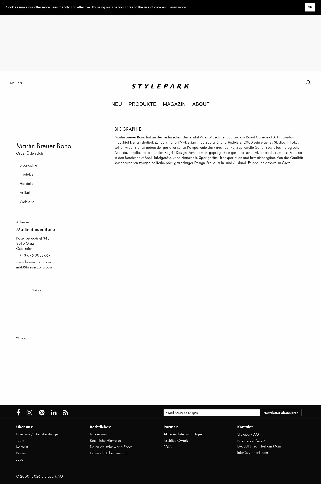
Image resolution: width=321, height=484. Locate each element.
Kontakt (22, 446)
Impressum (98, 434)
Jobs (19, 459)
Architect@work (176, 440)
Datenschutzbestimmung (109, 453)
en (20, 83)
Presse (21, 453)
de (12, 83)
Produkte (142, 104)
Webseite (27, 201)
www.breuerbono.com (33, 262)
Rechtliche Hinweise (105, 440)
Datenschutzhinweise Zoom (111, 446)
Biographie (28, 165)
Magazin (174, 104)
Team (20, 440)
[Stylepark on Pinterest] (42, 413)
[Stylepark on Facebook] (18, 413)
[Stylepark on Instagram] (29, 413)
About (200, 104)
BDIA (168, 446)
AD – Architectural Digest (183, 434)
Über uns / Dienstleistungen (38, 434)
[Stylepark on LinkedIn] (54, 413)
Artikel (25, 192)
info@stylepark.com (252, 452)
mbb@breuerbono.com (34, 267)
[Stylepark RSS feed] (65, 413)
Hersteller (27, 183)
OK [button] (310, 7)
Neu (116, 104)
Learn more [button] (177, 7)
